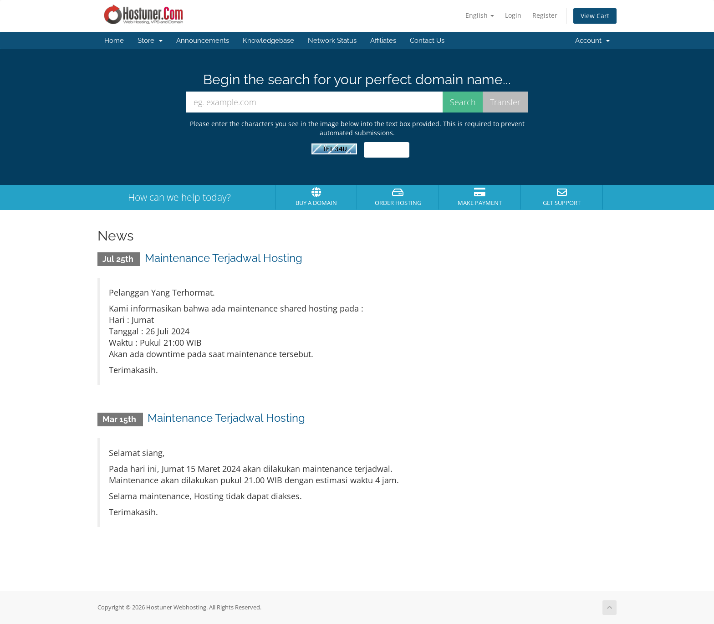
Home (114, 40)
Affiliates (383, 40)
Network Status (332, 40)
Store (150, 40)
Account (592, 40)
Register (544, 15)
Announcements (202, 40)
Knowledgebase (268, 40)
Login (513, 15)
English (479, 15)
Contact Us (427, 40)
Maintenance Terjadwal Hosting (223, 258)
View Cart (595, 15)
